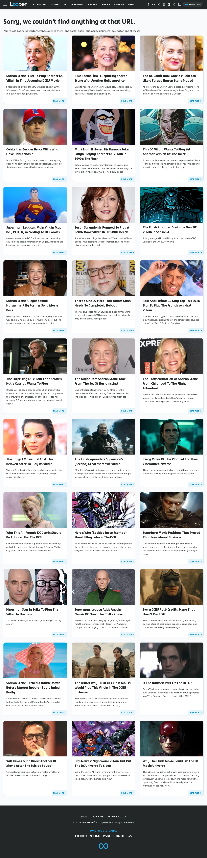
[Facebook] (148, 5)
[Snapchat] (174, 5)
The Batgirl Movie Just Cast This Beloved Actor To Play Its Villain (29, 461)
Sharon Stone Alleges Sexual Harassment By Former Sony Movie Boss (32, 305)
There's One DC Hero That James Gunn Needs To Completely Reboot (103, 303)
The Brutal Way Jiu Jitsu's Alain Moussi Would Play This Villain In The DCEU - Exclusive (103, 688)
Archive (98, 816)
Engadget (81, 836)
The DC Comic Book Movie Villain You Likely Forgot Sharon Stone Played (169, 78)
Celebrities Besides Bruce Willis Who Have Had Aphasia (32, 151)
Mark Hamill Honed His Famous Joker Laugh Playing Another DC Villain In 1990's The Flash (102, 154)
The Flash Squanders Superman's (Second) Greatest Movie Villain (99, 461)
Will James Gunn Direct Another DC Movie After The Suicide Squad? (31, 763)
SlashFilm (118, 836)
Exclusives (40, 4)
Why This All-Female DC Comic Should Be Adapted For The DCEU (33, 535)
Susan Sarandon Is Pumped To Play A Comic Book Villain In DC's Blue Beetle (102, 229)
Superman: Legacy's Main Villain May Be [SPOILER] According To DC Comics (34, 229)
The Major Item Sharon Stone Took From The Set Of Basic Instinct (100, 381)
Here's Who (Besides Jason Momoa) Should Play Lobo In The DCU (101, 535)
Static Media (87, 822)
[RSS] (179, 5)
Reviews (119, 4)
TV (65, 4)
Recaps (92, 4)
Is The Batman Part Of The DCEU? (167, 683)
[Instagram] (163, 5)
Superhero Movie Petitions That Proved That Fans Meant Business (171, 535)
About (84, 816)
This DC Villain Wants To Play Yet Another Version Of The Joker (166, 151)
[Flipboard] (169, 5)
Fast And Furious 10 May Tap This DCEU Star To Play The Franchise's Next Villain (171, 305)
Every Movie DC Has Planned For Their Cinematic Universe (170, 461)
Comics (105, 4)
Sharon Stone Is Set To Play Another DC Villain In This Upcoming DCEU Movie (34, 78)
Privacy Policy (117, 816)
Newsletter (193, 4)
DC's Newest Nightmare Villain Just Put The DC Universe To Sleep (103, 763)
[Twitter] (158, 5)
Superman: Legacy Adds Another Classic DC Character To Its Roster (99, 611)
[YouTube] (153, 5)
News (131, 4)
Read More (58, 101)
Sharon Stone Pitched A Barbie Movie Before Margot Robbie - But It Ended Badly (33, 688)
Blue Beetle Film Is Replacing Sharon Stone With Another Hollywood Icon (101, 78)
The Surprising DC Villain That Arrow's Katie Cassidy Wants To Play (34, 381)
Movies (55, 4)
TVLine (106, 836)
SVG (130, 836)
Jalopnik (94, 836)
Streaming (77, 4)
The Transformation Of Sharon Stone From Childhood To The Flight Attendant (170, 384)
